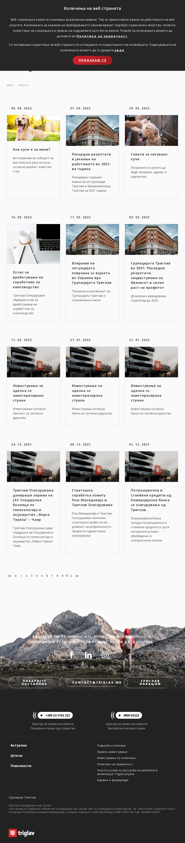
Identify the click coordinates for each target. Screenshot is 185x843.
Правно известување (112, 752)
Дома (10, 85)
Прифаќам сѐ (93, 60)
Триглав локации (150, 682)
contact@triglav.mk (97, 682)
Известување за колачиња (116, 758)
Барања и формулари (112, 780)
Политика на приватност (115, 764)
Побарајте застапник (35, 682)
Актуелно (19, 745)
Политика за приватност (102, 36)
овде (119, 50)
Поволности (21, 766)
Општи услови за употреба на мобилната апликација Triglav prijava (127, 772)
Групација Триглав (22, 797)
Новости (23, 85)
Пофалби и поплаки (111, 745)
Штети (16, 755)
